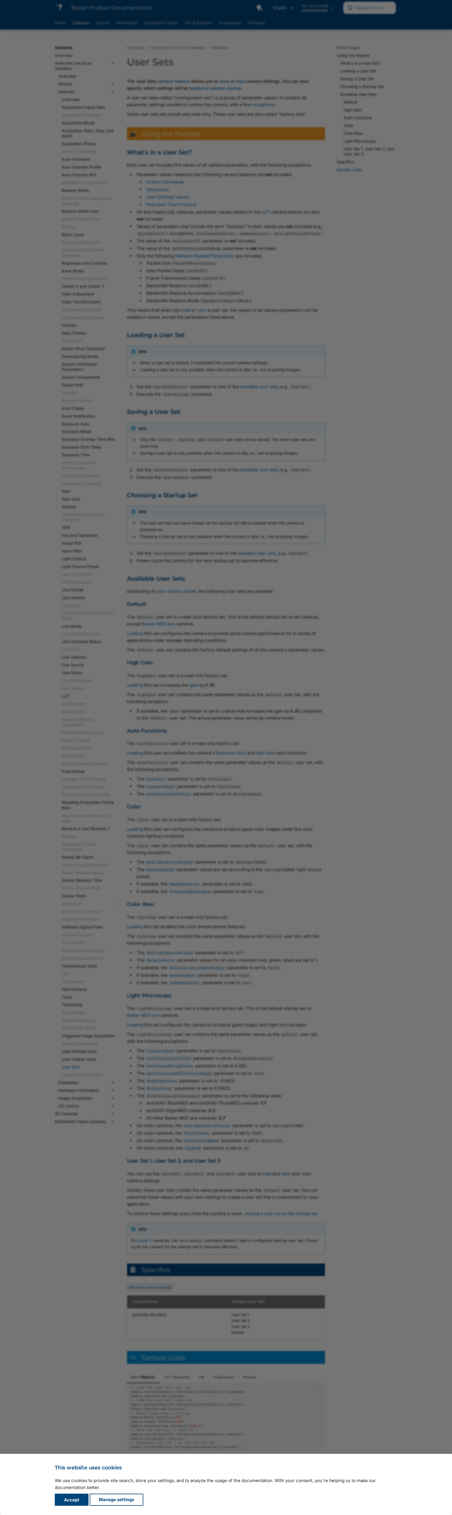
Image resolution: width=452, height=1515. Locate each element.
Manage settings (116, 1500)
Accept (71, 1500)
